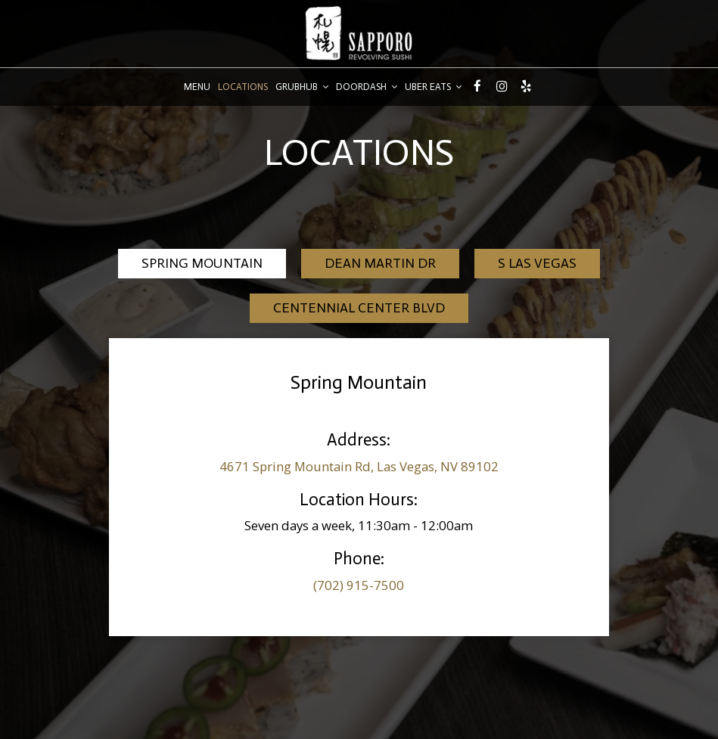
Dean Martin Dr (380, 263)
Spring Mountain (202, 263)
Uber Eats (433, 86)
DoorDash (366, 86)
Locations (243, 86)
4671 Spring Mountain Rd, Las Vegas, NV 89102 (359, 466)
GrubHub (301, 86)
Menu (197, 86)
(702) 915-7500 (358, 585)
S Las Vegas (537, 263)
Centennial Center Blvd (359, 308)
